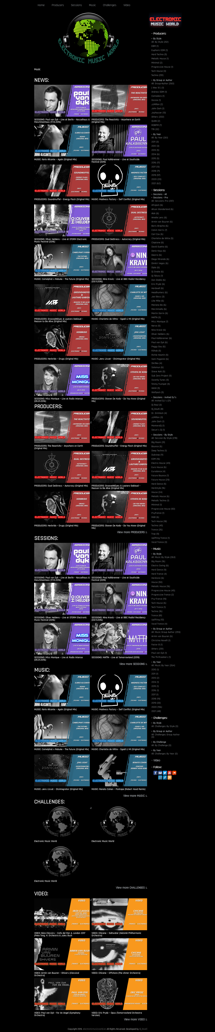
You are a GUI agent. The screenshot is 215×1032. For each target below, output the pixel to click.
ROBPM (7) (156, 125)
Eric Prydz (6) (158, 284)
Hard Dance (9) (158, 569)
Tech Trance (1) (158, 607)
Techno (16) (156, 611)
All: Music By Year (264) (163, 665)
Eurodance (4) (158, 471)
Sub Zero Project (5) (161, 375)
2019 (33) (156, 702)
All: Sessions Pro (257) (162, 201)
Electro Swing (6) (160, 565)
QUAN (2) (155, 121)
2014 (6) (155, 154)
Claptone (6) (157, 242)
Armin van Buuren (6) (162, 221)
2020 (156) (156, 707)
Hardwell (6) (157, 288)
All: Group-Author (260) (162, 83)
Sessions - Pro (160, 197)
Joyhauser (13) (158, 112)
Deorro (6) (156, 255)
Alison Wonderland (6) (162, 209)
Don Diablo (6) (158, 280)
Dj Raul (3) (156, 404)
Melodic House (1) (160, 58)
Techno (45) (157, 525)
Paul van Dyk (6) (159, 342)
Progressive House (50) (163, 508)
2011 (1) (154, 673)
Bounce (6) (156, 446)
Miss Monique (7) (159, 321)
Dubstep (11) (157, 454)
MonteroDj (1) (157, 425)
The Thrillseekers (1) (161, 657)
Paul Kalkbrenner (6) (161, 338)
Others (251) (157, 648)
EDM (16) (155, 459)
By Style (157, 38)
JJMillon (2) (157, 104)
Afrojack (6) (157, 205)
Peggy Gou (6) (158, 346)
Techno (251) (157, 75)
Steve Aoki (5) (158, 371)
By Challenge (159, 742)
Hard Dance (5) (158, 483)
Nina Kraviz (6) (158, 330)
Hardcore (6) (157, 578)
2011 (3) (155, 141)
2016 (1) (155, 690)
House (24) (156, 492)
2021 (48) (156, 711)
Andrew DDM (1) (159, 91)
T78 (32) (155, 129)
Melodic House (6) (160, 496)
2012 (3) (155, 146)
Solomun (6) (157, 367)
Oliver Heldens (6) (160, 334)
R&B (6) (155, 517)
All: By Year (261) (159, 137)
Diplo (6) (155, 267)
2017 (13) (155, 166)
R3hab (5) (156, 350)
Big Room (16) (158, 561)
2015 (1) (155, 686)
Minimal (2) (156, 62)
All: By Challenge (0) (161, 745)
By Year (157, 134)
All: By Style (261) (159, 42)
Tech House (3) (158, 71)
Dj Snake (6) (157, 271)
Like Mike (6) (157, 300)
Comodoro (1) (157, 96)
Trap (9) (155, 533)
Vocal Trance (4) (159, 623)
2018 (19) (155, 698)
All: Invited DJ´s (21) (161, 400)
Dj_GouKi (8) (157, 409)
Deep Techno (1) (159, 450)
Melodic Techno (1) (160, 500)
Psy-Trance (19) (158, 598)
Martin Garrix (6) (159, 313)
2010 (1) (155, 669)
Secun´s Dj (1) (158, 429)
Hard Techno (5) (159, 54)
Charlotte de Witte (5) (162, 238)
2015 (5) (155, 158)
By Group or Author (162, 80)
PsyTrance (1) (157, 513)
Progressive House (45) (163, 590)
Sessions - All (160, 194)
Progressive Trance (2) (162, 594)
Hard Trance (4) (159, 573)
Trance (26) (157, 529)
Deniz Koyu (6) (158, 250)
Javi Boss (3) (157, 296)
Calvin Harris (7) (159, 230)
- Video (155, 760)
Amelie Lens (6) (159, 217)
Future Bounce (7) (160, 475)
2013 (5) (155, 150)
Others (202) (157, 116)
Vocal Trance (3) (159, 542)
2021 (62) (156, 183)
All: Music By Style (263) (163, 557)
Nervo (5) (155, 325)
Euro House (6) (158, 467)
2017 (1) (154, 694)
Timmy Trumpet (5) (160, 384)
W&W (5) (155, 388)
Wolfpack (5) (157, 392)
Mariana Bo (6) (158, 305)
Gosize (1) (156, 100)
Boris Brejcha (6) (159, 225)
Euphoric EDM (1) (159, 50)
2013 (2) (155, 678)
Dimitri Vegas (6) (159, 263)
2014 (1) (155, 682)
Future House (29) (160, 479)
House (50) (156, 582)
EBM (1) (155, 46)
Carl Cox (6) (157, 234)
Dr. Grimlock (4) (159, 413)
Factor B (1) (157, 644)
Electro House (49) (160, 463)
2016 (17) (155, 162)
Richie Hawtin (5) (159, 354)
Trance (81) (156, 615)
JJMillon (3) (157, 417)
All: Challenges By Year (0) (164, 753)
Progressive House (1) (162, 66)
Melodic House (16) (160, 586)
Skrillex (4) (156, 363)
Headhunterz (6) (159, 292)
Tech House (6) (158, 603)
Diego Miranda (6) (160, 259)
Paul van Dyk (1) (159, 653)
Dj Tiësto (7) (157, 275)
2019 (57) (155, 175)
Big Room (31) (158, 442)
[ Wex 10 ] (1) (157, 87)
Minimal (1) (156, 504)
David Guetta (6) (159, 246)
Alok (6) (155, 213)
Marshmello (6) (159, 309)
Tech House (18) (159, 521)
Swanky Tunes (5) (160, 379)
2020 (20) (156, 179)
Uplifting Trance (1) (160, 538)
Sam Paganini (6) (160, 359)
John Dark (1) (157, 108)
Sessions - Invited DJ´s (164, 397)
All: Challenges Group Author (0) (165, 736)
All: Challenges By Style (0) (164, 726)
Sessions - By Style (163, 434)
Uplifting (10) (157, 619)
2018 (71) (155, 171)
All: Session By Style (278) (164, 438)
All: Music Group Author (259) (165, 632)
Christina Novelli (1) (160, 640)
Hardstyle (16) (158, 488)
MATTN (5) (156, 317)
